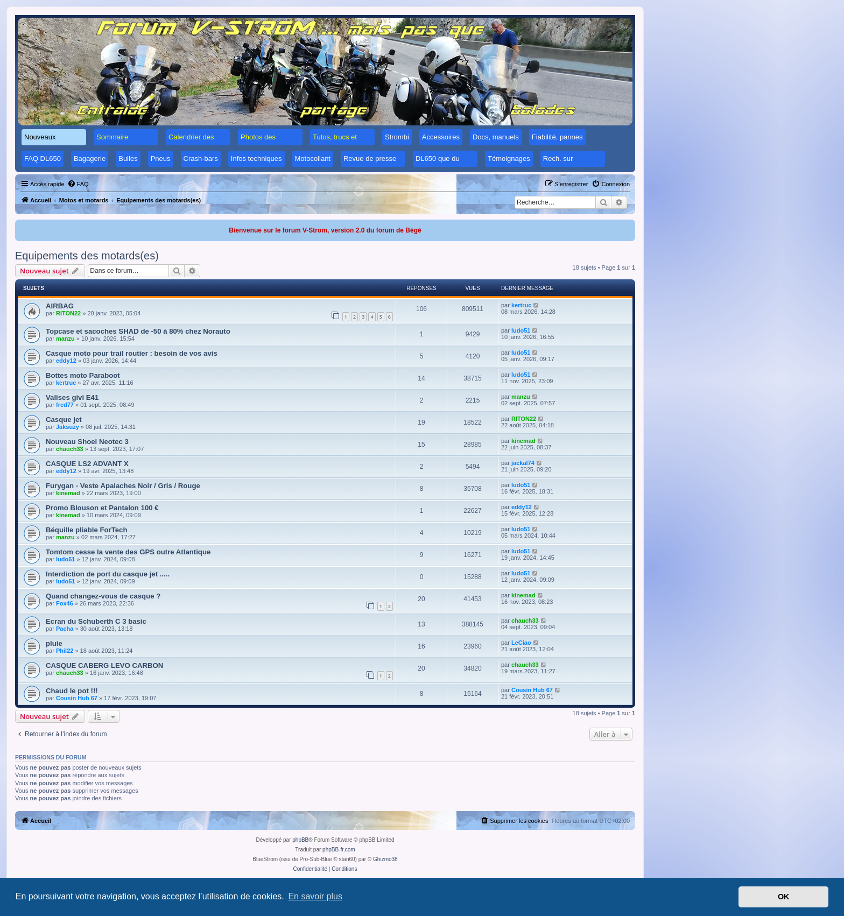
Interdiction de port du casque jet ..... (108, 574)
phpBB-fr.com (338, 849)
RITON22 (68, 313)
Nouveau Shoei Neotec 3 (87, 442)
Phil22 (64, 650)
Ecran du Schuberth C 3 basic (96, 621)
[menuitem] (78, 184)
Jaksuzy (67, 427)
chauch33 (69, 449)
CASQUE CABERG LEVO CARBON (104, 665)
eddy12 (66, 360)
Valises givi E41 (72, 397)
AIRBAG (60, 306)
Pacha (64, 628)
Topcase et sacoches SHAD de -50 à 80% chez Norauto (138, 331)
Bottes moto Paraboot (83, 375)
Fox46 (64, 603)
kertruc (521, 305)
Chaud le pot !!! (72, 691)
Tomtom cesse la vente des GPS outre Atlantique (128, 552)
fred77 (65, 404)
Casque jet (64, 419)
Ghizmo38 (385, 859)
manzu (65, 338)
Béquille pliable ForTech (86, 530)
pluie (54, 643)
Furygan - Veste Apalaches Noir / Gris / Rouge (123, 486)
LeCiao (521, 642)
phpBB (300, 840)
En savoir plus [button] (315, 896)
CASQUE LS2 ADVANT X (87, 464)
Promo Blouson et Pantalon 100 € (102, 508)
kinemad (523, 441)
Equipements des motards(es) (87, 256)
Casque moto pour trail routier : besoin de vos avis (131, 353)
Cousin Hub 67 (76, 698)
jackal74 (522, 463)
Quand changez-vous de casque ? (103, 596)
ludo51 (520, 330)
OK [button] (784, 896)
